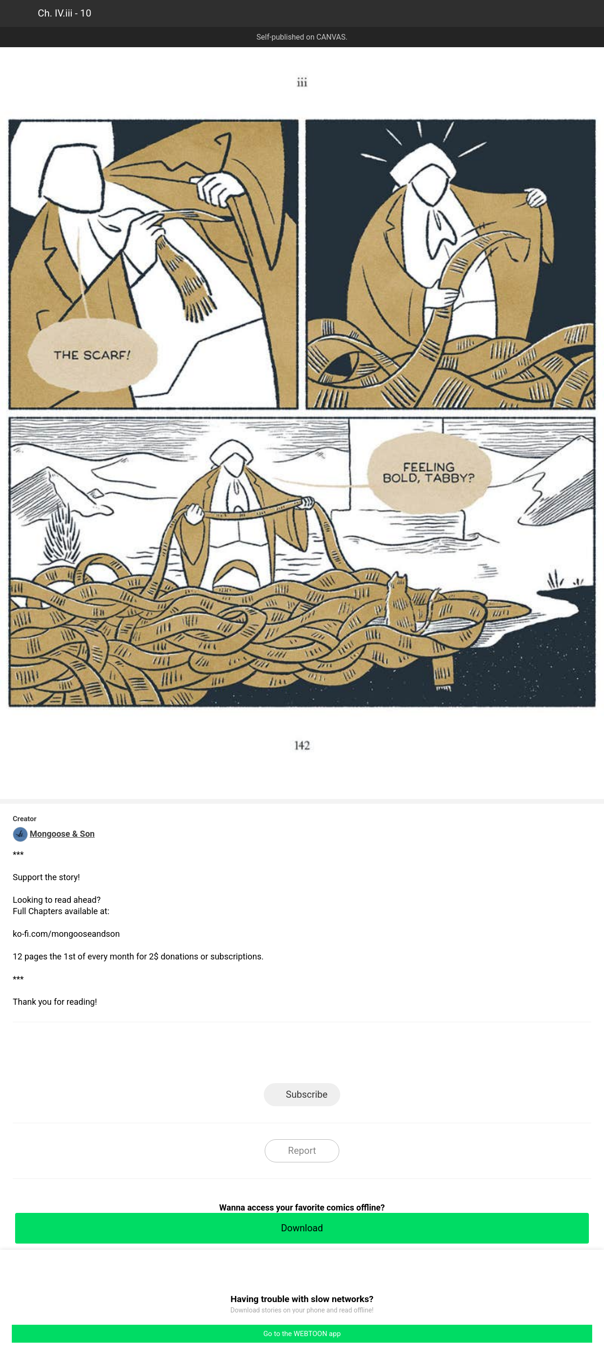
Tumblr (344, 1055)
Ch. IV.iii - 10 (64, 13)
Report (302, 1150)
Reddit (387, 1055)
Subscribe (306, 1094)
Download (302, 1228)
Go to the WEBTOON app (302, 1333)
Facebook (260, 1055)
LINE (217, 1055)
